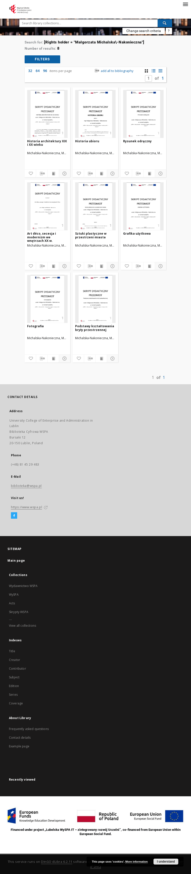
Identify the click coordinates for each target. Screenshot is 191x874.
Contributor (17, 668)
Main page (16, 560)
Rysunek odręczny (137, 141)
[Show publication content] (53, 173)
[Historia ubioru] (95, 114)
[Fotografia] (47, 299)
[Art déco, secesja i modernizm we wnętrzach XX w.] (47, 206)
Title (12, 651)
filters (42, 59)
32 (30, 70)
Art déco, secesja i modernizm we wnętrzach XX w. (41, 237)
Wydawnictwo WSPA (23, 586)
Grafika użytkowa (137, 233)
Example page (19, 746)
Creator (14, 660)
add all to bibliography (113, 71)
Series (13, 694)
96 (45, 70)
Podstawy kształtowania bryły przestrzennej (94, 328)
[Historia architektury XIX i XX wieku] (47, 114)
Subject (14, 677)
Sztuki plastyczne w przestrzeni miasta (90, 235)
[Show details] (63, 173)
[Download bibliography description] (41, 173)
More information (136, 861)
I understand (166, 861)
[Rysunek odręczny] (143, 114)
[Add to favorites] (30, 173)
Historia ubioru (87, 141)
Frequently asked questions (29, 729)
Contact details (20, 737)
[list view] (160, 70)
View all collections (22, 625)
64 (38, 70)
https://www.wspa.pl (26, 507)
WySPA (14, 594)
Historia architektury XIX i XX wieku (47, 143)
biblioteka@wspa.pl (26, 486)
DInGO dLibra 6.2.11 (56, 862)
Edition (14, 686)
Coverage (16, 703)
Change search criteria (143, 31)
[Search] (165, 23)
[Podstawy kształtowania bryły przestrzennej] (95, 299)
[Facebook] (14, 515)
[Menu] (185, 4)
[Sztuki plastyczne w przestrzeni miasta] (95, 206)
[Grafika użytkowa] (143, 206)
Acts (12, 603)
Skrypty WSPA (18, 612)
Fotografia (35, 326)
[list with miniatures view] (153, 70)
